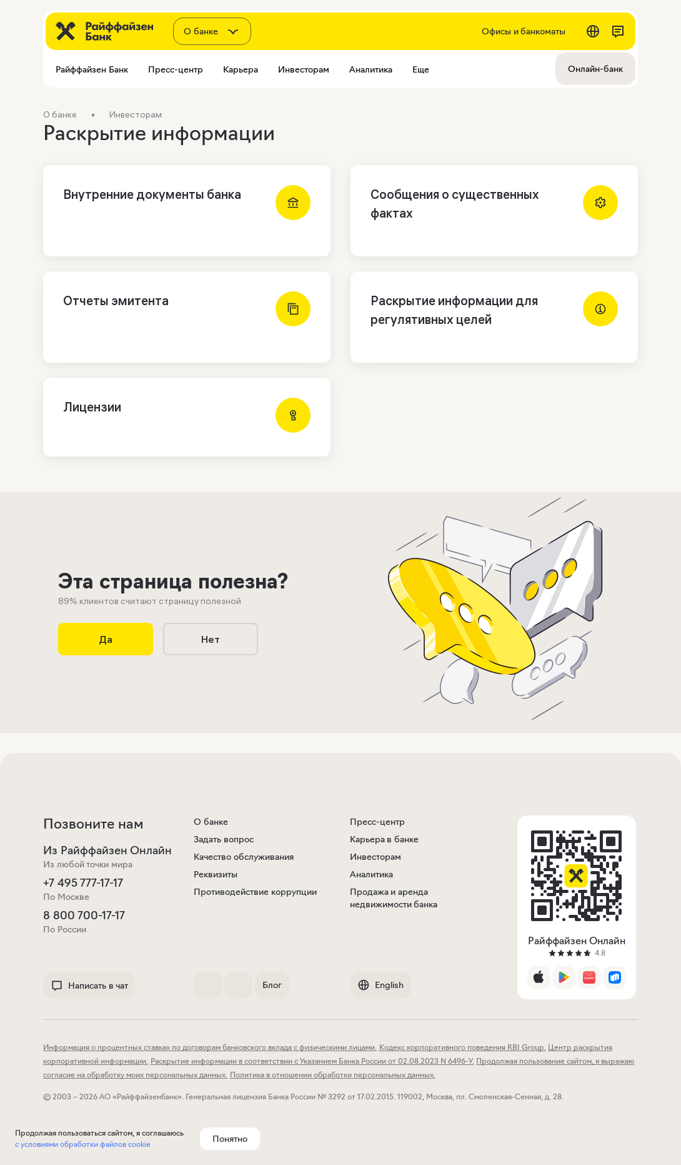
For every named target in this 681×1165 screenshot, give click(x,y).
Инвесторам (375, 856)
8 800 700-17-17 (84, 915)
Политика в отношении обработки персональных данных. (332, 1074)
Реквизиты (215, 874)
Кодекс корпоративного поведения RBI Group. (462, 1047)
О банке (211, 821)
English (380, 985)
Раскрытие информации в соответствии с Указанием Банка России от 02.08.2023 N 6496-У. (312, 1061)
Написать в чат (89, 985)
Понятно (229, 1138)
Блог (272, 985)
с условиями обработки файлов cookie (83, 1144)
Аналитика (371, 874)
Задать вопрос (224, 839)
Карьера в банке (384, 839)
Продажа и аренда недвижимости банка (394, 898)
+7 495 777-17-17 (83, 883)
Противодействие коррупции (255, 891)
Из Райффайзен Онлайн (107, 850)
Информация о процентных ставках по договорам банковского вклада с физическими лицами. (210, 1047)
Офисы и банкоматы (523, 31)
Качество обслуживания (244, 856)
